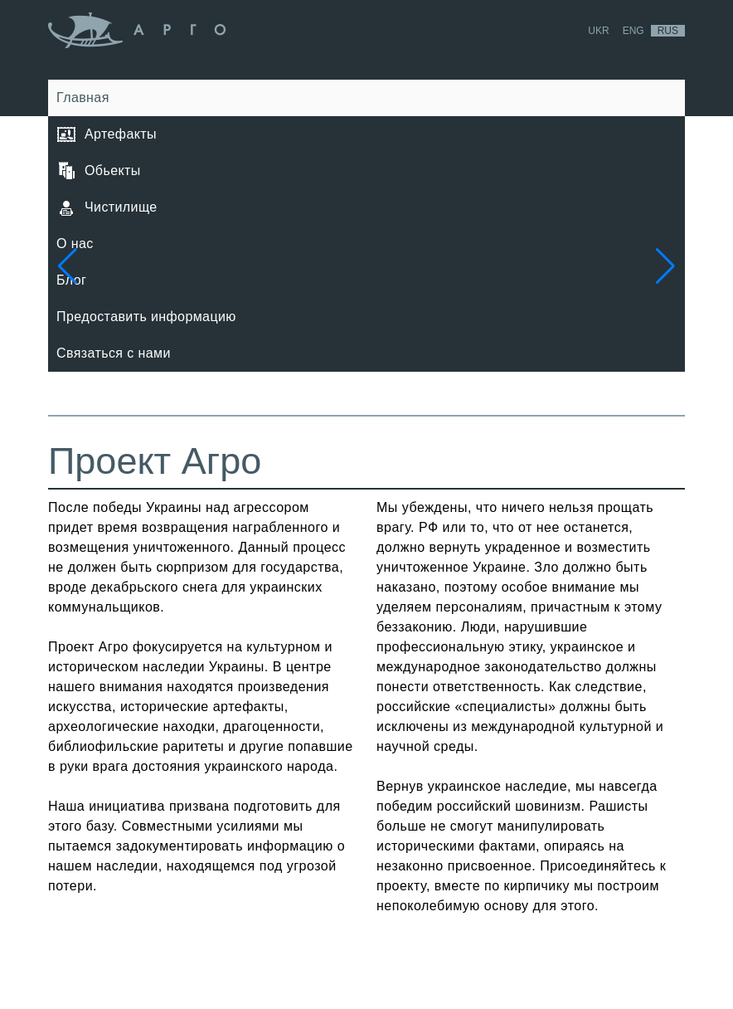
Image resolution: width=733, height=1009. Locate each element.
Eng (633, 31)
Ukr (598, 31)
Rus (668, 31)
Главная (82, 97)
